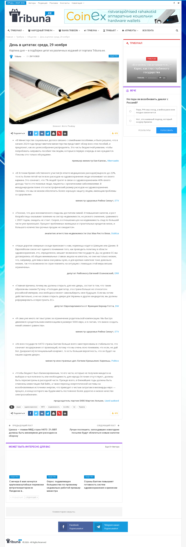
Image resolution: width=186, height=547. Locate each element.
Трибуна (90, 30)
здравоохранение (30, 407)
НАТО (43, 407)
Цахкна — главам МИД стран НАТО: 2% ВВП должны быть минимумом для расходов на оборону (33, 432)
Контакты (65, 3)
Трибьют (109, 30)
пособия (66, 407)
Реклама (54, 3)
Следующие (32, 497)
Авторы (32, 3)
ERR (117, 273)
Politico (115, 360)
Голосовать (166, 130)
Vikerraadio (113, 160)
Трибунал (15, 30)
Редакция (42, 3)
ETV (117, 200)
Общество (114, 56)
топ (74, 407)
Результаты (144, 130)
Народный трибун (40, 30)
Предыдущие (16, 497)
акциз (18, 407)
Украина (82, 407)
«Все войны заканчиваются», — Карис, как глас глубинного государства (152, 68)
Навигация (77, 3)
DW (117, 305)
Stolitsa (115, 233)
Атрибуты (129, 30)
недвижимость (54, 407)
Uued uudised (112, 400)
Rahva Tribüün (68, 30)
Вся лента (148, 30)
